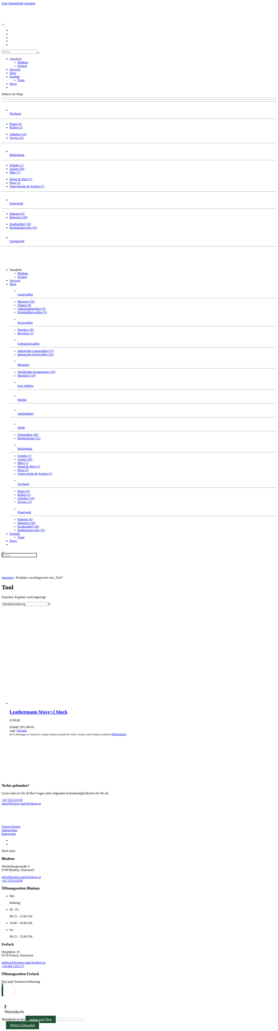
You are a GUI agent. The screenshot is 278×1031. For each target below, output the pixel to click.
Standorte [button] (16, 269)
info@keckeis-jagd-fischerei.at (21, 877)
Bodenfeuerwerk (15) (23, 227)
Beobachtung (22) (29, 438)
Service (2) (17, 138)
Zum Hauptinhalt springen (18, 3)
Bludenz (23, 62)
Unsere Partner (11, 826)
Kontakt (15, 76)
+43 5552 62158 (12, 880)
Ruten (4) (16, 124)
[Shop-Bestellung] (26, 604)
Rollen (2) (16, 127)
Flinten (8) (24, 305)
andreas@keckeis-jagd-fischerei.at (23, 962)
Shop (13, 73)
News (13, 83)
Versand (21, 730)
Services (15, 69)
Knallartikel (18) (20, 224)
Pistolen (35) (26, 329)
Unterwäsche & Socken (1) (27, 186)
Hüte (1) (15, 172)
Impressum (9, 833)
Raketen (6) (17, 213)
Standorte (16, 58)
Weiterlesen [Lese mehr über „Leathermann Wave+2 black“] (118, 734)
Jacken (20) (17, 169)
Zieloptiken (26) (28, 434)
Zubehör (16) (18, 134)
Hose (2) (15, 182)
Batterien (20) (18, 217)
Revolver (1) (26, 333)
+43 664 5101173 (13, 966)
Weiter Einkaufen (22, 1025)
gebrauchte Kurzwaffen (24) (36, 354)
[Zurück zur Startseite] (16, 20)
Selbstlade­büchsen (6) (32, 308)
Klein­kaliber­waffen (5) (32, 312)
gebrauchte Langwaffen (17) (36, 351)
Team (21, 80)
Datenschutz (9, 830)
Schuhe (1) (16, 165)
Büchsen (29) (26, 301)
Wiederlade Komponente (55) (36, 372)
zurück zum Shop (40, 1019)
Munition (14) (26, 375)
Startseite (8, 577)
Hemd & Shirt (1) (21, 179)
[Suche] (19, 52)
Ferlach (22, 66)
